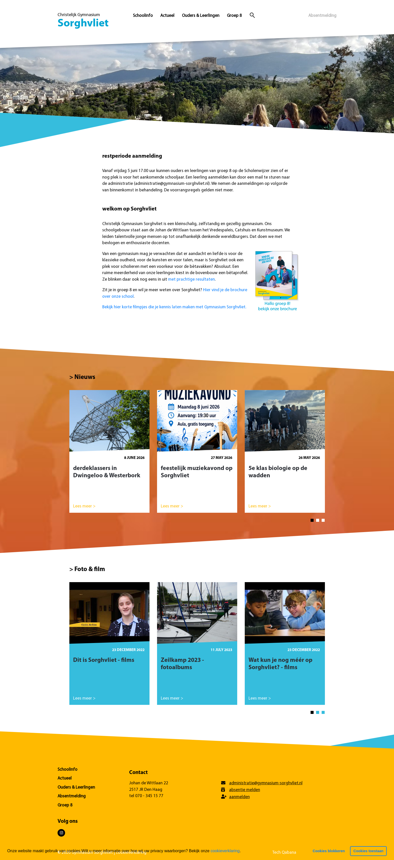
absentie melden (244, 790)
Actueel (167, 16)
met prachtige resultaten (191, 279)
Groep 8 (234, 16)
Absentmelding (322, 16)
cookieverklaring (225, 851)
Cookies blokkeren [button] (329, 851)
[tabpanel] (109, 453)
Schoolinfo (143, 16)
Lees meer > (84, 506)
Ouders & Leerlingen (200, 16)
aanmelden (239, 797)
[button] (242, 851)
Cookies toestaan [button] (368, 851)
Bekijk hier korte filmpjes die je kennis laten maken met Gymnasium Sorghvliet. (174, 307)
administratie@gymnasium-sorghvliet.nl (266, 783)
